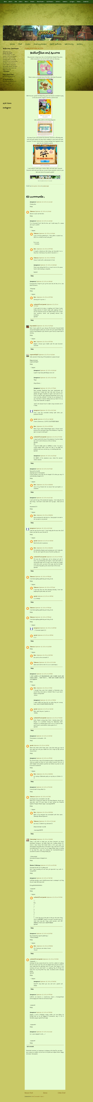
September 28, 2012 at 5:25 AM (48, 370)
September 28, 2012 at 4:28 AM (47, 354)
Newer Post (29, 1093)
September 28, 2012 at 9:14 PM (54, 557)
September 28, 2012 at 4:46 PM (45, 839)
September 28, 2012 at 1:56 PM (45, 419)
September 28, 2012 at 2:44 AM (47, 233)
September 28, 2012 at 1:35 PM (48, 700)
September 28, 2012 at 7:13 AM (48, 388)
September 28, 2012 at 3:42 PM (44, 787)
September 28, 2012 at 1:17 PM (44, 688)
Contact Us (85, 1)
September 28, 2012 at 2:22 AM (44, 202)
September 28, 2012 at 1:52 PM (45, 709)
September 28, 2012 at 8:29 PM (44, 933)
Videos (79, 1)
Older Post (61, 1093)
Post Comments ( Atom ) (38, 1096)
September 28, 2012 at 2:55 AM (44, 281)
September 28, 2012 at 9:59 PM (47, 258)
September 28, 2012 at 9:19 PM (54, 897)
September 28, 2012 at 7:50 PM (44, 878)
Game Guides (41, 1)
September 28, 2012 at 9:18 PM (50, 959)
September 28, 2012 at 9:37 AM (47, 587)
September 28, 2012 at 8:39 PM (45, 426)
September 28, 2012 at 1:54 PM (45, 541)
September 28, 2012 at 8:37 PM (45, 249)
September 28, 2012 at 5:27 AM (48, 377)
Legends (65, 1)
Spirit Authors (55, 44)
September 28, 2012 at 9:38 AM (43, 607)
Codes (21, 1)
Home (5, 1)
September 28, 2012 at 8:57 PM (45, 655)
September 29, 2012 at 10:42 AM (47, 821)
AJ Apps (72, 1)
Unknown (32, 211)
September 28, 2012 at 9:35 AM (43, 576)
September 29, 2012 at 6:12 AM (44, 1032)
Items (26, 1)
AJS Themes (50, 1)
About (11, 1)
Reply (31, 206)
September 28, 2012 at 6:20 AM (44, 497)
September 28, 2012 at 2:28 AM (44, 221)
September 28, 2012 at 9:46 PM (48, 981)
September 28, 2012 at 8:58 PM (45, 774)
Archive (58, 1)
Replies (33, 230)
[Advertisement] (46, 14)
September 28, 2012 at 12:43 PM (44, 674)
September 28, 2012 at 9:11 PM (54, 437)
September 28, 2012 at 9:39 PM (44, 994)
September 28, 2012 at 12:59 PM (48, 628)
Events (32, 1)
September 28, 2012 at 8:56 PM (45, 548)
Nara (35, 249)
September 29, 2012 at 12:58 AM (48, 265)
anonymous (37, 410)
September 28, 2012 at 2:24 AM (43, 211)
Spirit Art (47, 180)
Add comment (30, 1046)
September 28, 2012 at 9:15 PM (54, 718)
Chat (16, 1)
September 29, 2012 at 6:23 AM (48, 455)
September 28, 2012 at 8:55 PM (45, 484)
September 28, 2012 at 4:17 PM (43, 796)
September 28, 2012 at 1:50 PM (44, 736)
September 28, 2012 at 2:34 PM (44, 758)
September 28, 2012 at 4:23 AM (45, 326)
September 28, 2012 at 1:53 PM (45, 596)
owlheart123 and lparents (40, 304)
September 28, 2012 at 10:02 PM (47, 662)
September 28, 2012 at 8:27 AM (48, 410)
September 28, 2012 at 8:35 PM (45, 946)
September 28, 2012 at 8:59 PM (45, 812)
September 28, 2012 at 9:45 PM (44, 1012)
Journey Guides (40, 44)
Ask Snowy (69, 44)
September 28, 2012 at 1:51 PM (41, 745)
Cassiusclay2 (33, 839)
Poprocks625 (33, 326)
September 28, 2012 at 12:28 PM (43, 646)
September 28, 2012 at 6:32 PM (48, 865)
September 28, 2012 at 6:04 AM (44, 469)
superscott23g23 (34, 354)
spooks (35, 419)
